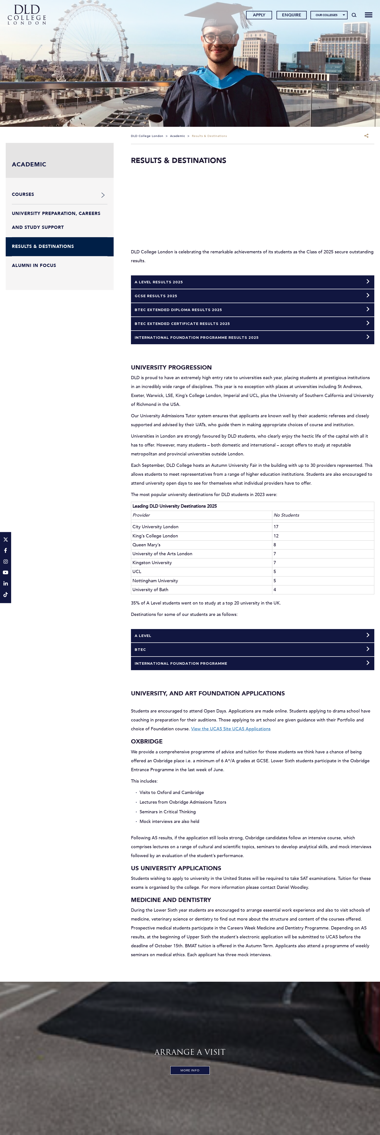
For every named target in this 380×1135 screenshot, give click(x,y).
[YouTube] (5, 573)
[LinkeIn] (5, 584)
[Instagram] (5, 562)
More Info (190, 1070)
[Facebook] (5, 550)
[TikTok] (5, 595)
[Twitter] (5, 540)
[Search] (352, 15)
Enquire (290, 15)
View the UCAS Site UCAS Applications (231, 729)
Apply (257, 15)
